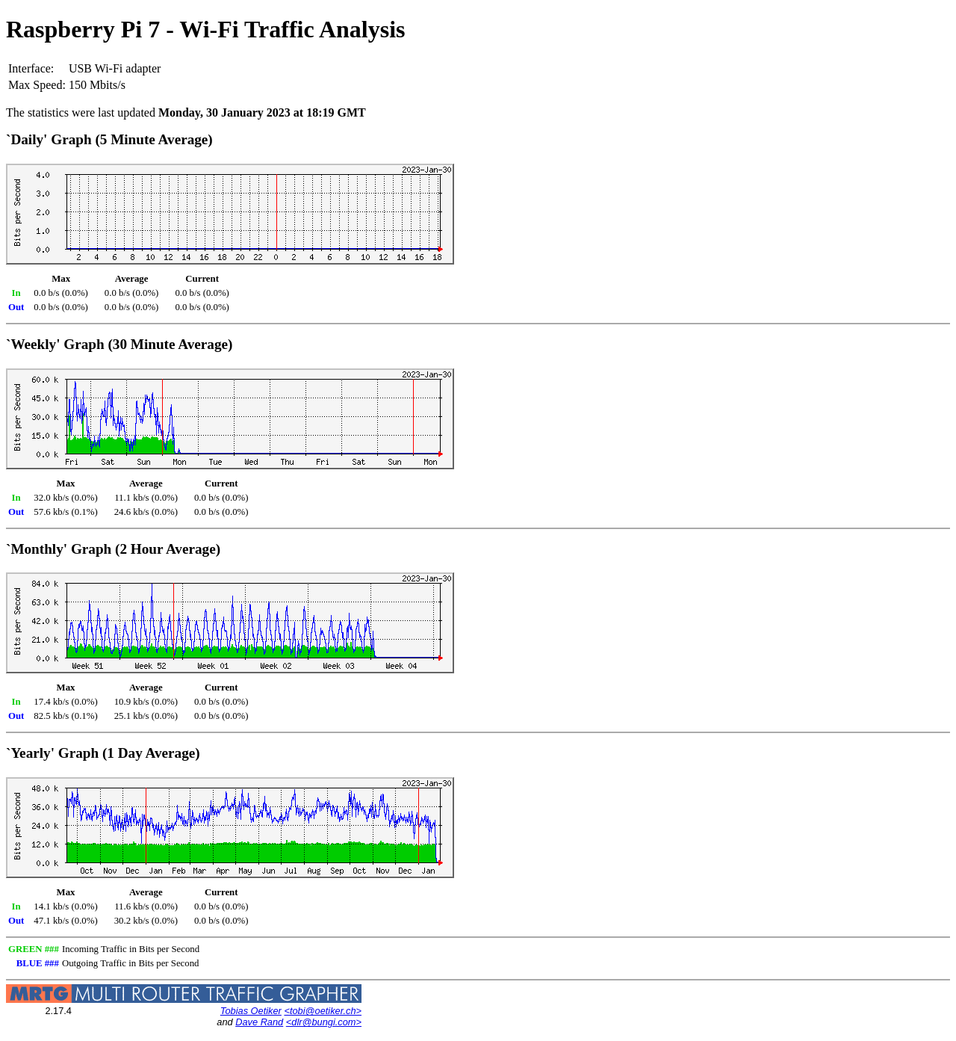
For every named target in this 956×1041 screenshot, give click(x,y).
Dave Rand (259, 1022)
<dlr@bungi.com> (323, 1022)
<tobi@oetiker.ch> (322, 1010)
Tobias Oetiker (251, 1010)
